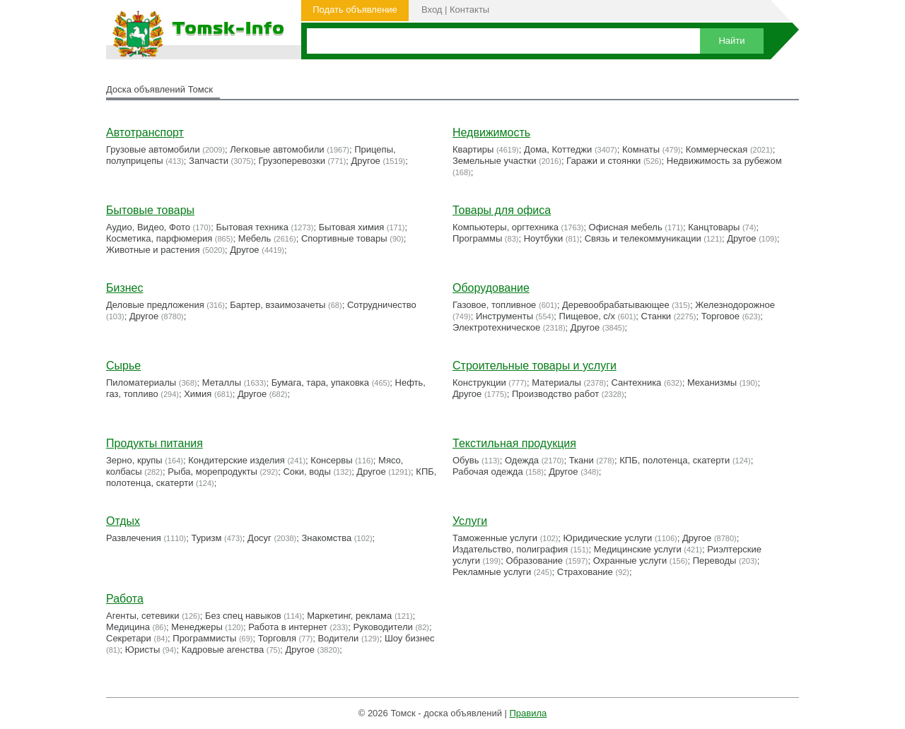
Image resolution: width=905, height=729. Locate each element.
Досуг (259, 538)
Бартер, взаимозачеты (277, 305)
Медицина (128, 627)
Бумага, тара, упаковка (320, 382)
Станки (656, 316)
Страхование (585, 572)
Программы (477, 238)
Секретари (128, 638)
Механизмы (712, 382)
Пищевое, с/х (587, 316)
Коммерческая (717, 149)
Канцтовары (714, 227)
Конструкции (479, 382)
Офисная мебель (625, 227)
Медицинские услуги (638, 549)
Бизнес (125, 288)
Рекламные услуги (491, 572)
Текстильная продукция (514, 443)
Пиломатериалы (141, 382)
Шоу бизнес (410, 638)
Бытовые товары (150, 210)
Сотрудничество (381, 305)
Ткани (581, 460)
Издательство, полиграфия (510, 549)
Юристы (142, 649)
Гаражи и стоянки (603, 160)
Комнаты (641, 149)
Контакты (469, 9)
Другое (365, 160)
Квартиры (473, 149)
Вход (431, 9)
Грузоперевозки (292, 160)
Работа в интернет (287, 627)
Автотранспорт (145, 132)
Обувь (465, 460)
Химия (197, 394)
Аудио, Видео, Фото (148, 227)
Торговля (277, 638)
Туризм (206, 538)
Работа (125, 599)
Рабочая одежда (487, 471)
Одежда (522, 460)
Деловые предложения (155, 305)
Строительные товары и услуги (534, 366)
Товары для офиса (501, 210)
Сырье (123, 366)
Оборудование (491, 288)
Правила (528, 713)
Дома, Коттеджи (558, 149)
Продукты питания (154, 443)
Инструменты (504, 316)
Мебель (255, 238)
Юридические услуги (608, 538)
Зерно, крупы (134, 460)
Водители (337, 638)
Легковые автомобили (277, 149)
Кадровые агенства (223, 649)
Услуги (469, 521)
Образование (535, 560)
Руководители (383, 627)
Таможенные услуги (494, 538)
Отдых (123, 521)
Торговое (720, 316)
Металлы (221, 382)
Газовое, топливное (494, 305)
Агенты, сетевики (143, 615)
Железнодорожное (735, 305)
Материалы (556, 382)
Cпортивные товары (344, 238)
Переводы (715, 560)
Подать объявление (355, 9)
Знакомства (327, 538)
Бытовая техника (252, 227)
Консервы (331, 460)
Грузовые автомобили (153, 149)
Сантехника (637, 382)
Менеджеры (196, 627)
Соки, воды (306, 471)
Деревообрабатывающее (616, 305)
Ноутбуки (544, 238)
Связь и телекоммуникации (643, 238)
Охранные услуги (630, 560)
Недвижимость (491, 132)
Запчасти (208, 160)
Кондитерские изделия (236, 460)
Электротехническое (496, 327)
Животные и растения (153, 249)
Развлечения (133, 538)
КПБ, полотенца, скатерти (674, 460)
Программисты (204, 638)
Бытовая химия (352, 227)
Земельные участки (494, 160)
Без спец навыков (243, 615)
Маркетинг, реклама (349, 615)
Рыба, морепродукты (212, 471)
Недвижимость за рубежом (724, 160)
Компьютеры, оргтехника (505, 227)
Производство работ (555, 394)
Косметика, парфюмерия (159, 238)
